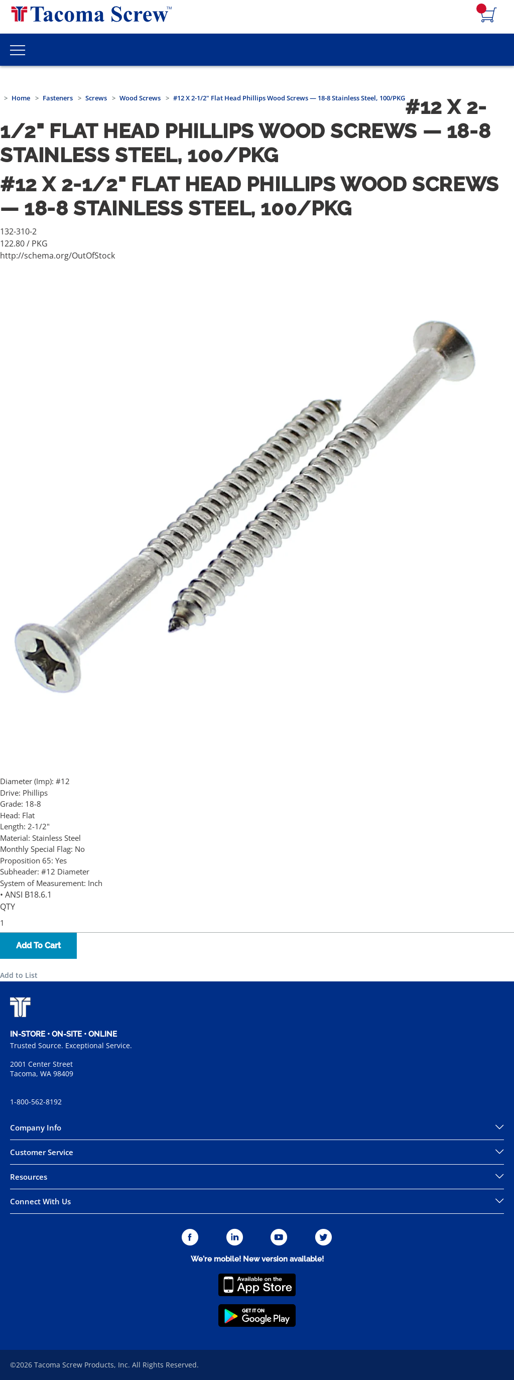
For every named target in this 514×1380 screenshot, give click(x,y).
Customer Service (41, 1152)
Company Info (35, 1127)
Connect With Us (40, 1201)
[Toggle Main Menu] (17, 49)
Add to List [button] (19, 975)
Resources (28, 1177)
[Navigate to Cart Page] (489, 16)
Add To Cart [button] (38, 945)
